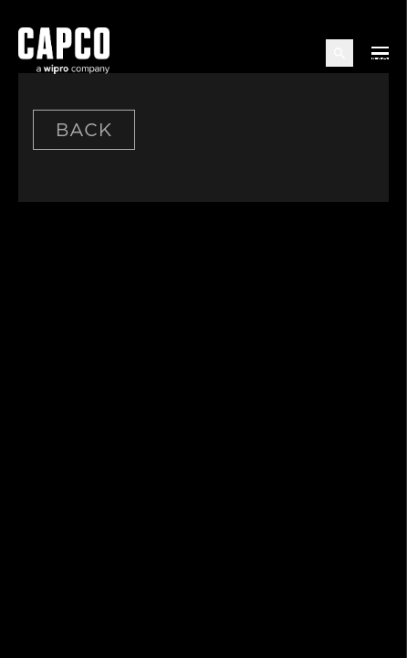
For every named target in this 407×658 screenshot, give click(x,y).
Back (84, 130)
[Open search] (339, 53)
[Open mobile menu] (380, 53)
